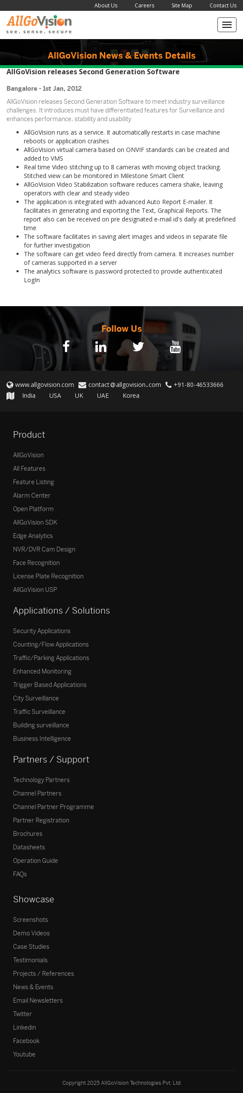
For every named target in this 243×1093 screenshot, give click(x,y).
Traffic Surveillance (39, 712)
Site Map (182, 5)
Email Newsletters (38, 1000)
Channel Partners (37, 793)
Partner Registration (41, 820)
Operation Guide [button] (35, 861)
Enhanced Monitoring (42, 671)
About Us (105, 5)
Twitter (22, 1014)
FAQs (20, 874)
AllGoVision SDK (35, 522)
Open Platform (33, 509)
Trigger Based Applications (50, 685)
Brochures (27, 834)
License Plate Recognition (48, 576)
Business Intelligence (42, 739)
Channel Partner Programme (53, 807)
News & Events (33, 987)
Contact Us (223, 5)
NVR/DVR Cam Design (44, 549)
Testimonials (30, 960)
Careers (144, 5)
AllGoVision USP (35, 590)
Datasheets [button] (29, 847)
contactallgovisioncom (124, 384)
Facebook (26, 1041)
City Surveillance (36, 698)
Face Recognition (36, 563)
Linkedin (24, 1027)
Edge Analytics (33, 536)
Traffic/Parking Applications (51, 658)
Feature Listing (33, 482)
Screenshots (30, 920)
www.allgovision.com (44, 384)
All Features (29, 468)
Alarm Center (32, 495)
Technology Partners (41, 780)
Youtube (24, 1054)
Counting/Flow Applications (51, 644)
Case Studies (31, 947)
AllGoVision (28, 455)
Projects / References (43, 973)
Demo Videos (31, 933)
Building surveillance (41, 725)
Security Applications (42, 631)
